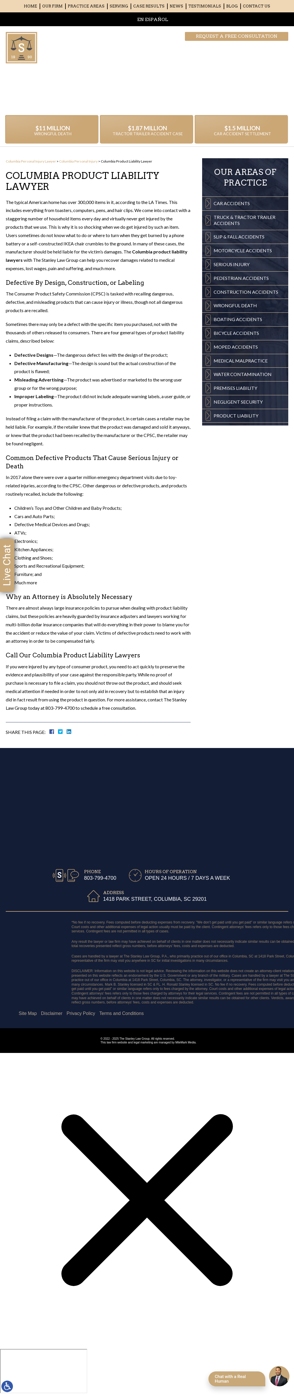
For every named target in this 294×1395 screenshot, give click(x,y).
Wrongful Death (235, 310)
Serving (119, 6)
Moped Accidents (236, 351)
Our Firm (52, 6)
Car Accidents (232, 207)
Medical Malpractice (241, 365)
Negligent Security (238, 406)
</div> (43, 1371)
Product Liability (236, 420)
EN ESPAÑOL (152, 19)
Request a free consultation (236, 36)
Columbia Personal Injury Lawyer (31, 161)
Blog (232, 6)
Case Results (149, 6)
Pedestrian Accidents (241, 282)
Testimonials (204, 6)
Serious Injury (231, 268)
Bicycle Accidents (236, 337)
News (176, 6)
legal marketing (143, 1042)
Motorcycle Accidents (243, 254)
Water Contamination (243, 378)
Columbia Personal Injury (78, 161)
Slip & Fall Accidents (239, 241)
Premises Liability (235, 392)
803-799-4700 (259, 48)
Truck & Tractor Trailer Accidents (244, 224)
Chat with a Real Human (230, 1379)
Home (30, 6)
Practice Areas (86, 6)
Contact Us (256, 6)
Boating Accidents (238, 323)
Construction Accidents (246, 296)
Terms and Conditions (30, 1013)
